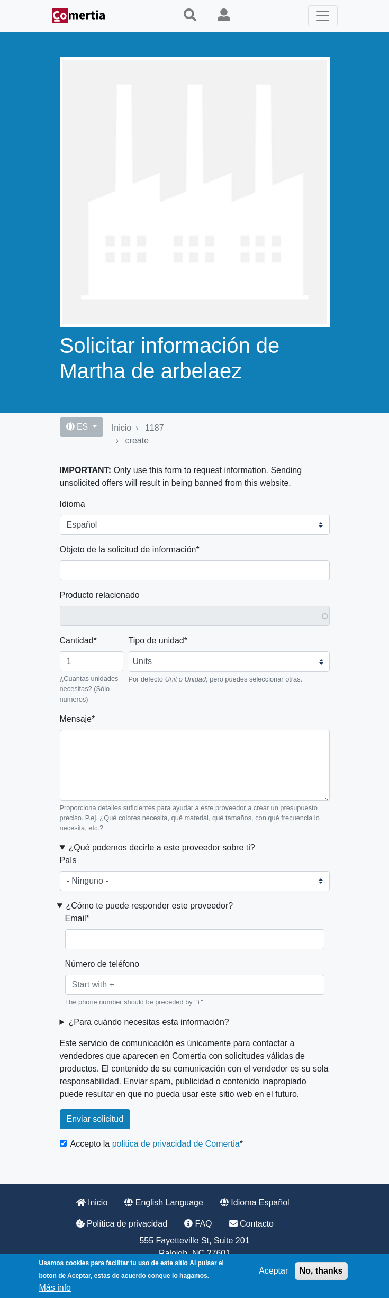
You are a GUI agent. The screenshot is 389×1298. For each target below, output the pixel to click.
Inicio (121, 427)
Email (75, 918)
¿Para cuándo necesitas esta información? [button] (148, 1022)
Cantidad (77, 640)
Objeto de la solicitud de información (128, 549)
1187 (154, 427)
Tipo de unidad (156, 640)
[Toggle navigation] (323, 15)
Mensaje (76, 718)
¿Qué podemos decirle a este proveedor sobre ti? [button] (161, 847)
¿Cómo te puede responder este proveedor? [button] (149, 905)
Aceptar (273, 1270)
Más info (55, 1287)
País (68, 860)
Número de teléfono (102, 963)
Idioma (72, 504)
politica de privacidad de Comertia (176, 1143)
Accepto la (155, 1143)
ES (78, 426)
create (137, 440)
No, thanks (321, 1270)
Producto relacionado (100, 595)
